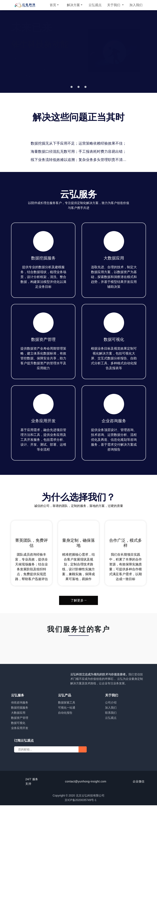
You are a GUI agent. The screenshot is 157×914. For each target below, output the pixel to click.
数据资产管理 (19, 826)
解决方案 (73, 5)
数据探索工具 (66, 811)
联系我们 (111, 821)
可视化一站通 (66, 816)
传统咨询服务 (19, 811)
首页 (53, 5)
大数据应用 (18, 821)
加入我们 (135, 5)
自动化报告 (65, 821)
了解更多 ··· (78, 706)
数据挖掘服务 (19, 816)
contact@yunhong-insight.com (85, 890)
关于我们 (114, 5)
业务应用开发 (19, 836)
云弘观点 (95, 5)
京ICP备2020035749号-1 (83, 908)
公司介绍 (111, 811)
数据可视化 (18, 831)
